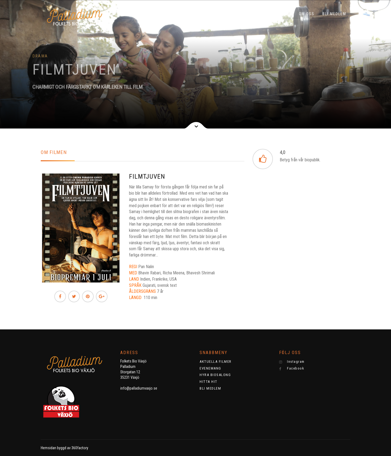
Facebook (291, 368)
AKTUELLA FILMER (216, 361)
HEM (130, 14)
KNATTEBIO (204, 14)
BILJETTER (152, 14)
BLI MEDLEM (334, 14)
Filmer (178, 14)
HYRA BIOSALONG (273, 14)
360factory (79, 448)
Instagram (292, 361)
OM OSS (306, 14)
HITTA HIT (208, 382)
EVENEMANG (235, 14)
